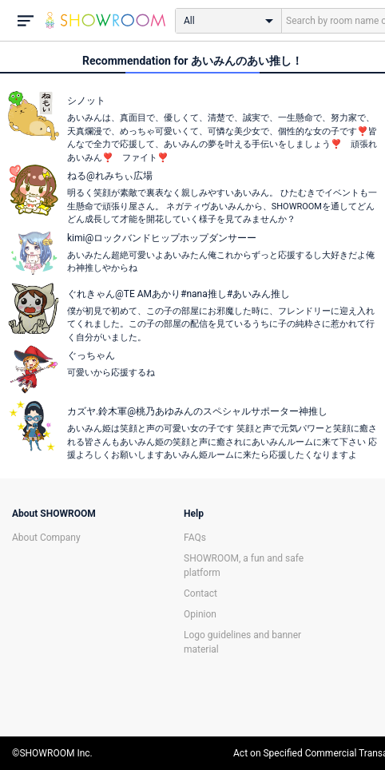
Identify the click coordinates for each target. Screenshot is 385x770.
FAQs (195, 537)
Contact (200, 593)
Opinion (200, 614)
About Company (46, 537)
